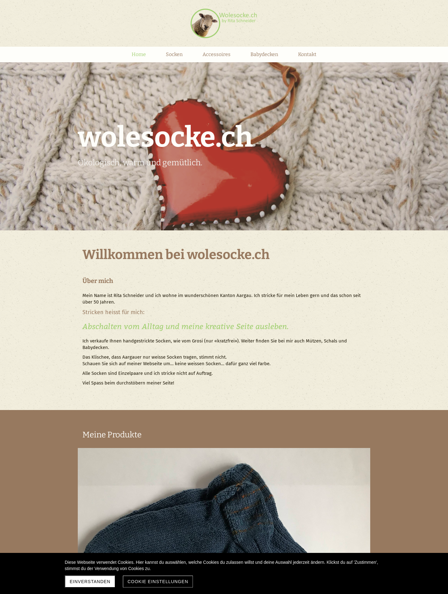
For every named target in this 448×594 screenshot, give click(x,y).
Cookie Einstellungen (158, 581)
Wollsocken (149, 451)
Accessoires (296, 451)
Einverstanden (90, 581)
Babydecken (150, 520)
